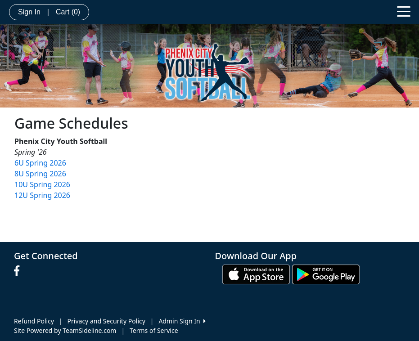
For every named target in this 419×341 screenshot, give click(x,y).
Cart (68, 12)
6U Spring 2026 (40, 163)
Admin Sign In (181, 321)
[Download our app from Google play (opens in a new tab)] (326, 273)
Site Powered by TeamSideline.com (65, 330)
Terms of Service (154, 330)
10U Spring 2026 (42, 184)
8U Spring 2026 (40, 174)
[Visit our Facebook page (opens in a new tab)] (19, 271)
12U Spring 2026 (42, 195)
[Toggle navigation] (404, 10)
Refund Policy (34, 321)
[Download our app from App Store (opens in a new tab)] (256, 273)
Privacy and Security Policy (106, 321)
